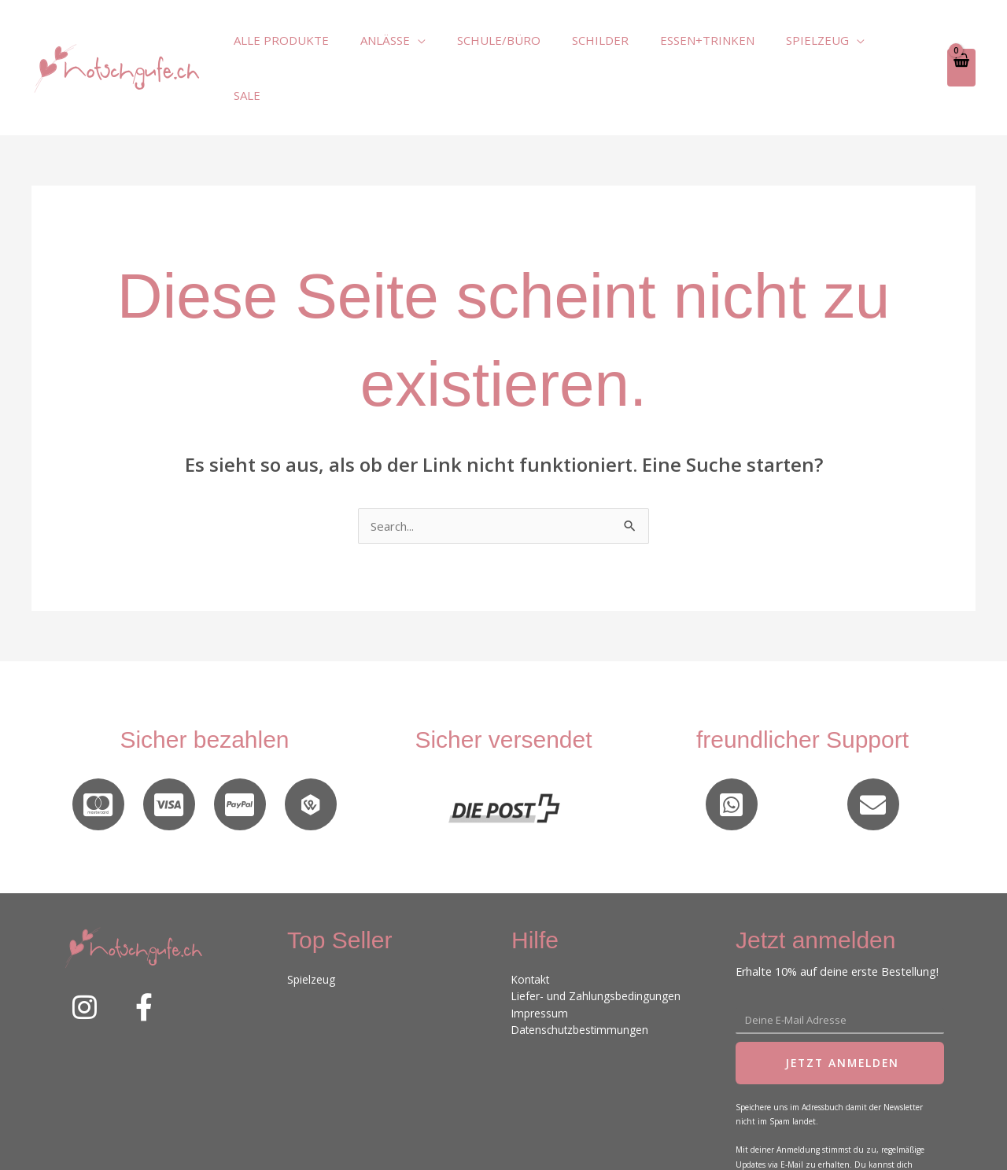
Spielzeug (312, 925)
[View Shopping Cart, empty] (961, 40)
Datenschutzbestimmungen (583, 976)
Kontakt (532, 925)
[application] (453, 40)
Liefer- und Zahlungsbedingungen (598, 943)
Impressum (540, 959)
